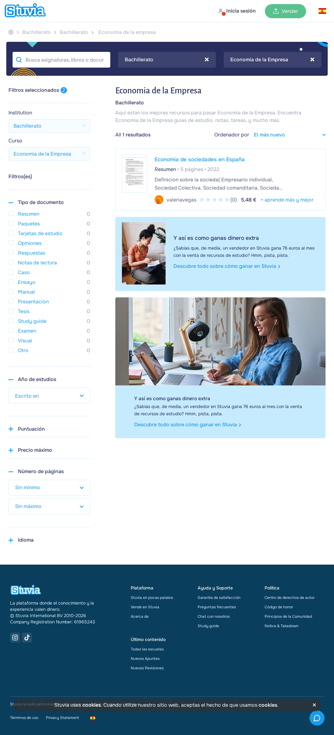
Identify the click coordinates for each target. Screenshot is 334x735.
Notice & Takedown (281, 625)
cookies (91, 705)
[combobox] (167, 60)
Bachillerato (129, 102)
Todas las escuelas (147, 649)
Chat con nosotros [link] (214, 616)
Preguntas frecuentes (217, 607)
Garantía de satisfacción (219, 597)
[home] (25, 11)
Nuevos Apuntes (145, 658)
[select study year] (49, 395)
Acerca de (140, 616)
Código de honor (279, 607)
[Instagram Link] (15, 638)
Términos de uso (24, 717)
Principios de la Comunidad (288, 616)
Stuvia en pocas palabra (152, 597)
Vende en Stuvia (145, 607)
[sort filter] (287, 134)
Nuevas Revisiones (147, 668)
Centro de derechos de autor (290, 597)
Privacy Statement (62, 717)
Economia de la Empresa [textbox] (272, 59)
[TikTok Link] (27, 638)
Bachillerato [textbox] (167, 59)
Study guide (208, 625)
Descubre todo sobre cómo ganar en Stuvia (227, 266)
